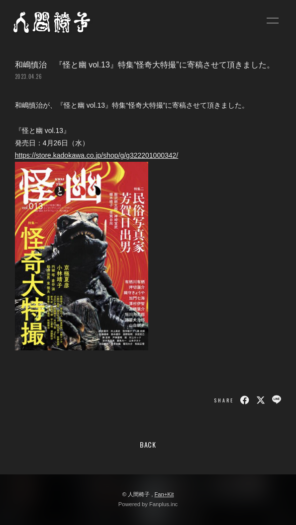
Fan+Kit (164, 494)
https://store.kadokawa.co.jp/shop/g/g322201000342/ (96, 155)
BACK (148, 444)
